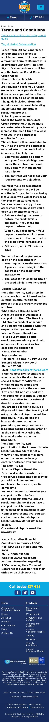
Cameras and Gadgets (32, 625)
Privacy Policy (35, 705)
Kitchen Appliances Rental (35, 631)
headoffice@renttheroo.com (29, 370)
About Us (6, 618)
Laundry (30, 636)
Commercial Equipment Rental (10, 609)
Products (6, 622)
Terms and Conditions (17, 705)
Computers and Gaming (34, 619)
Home (3, 26)
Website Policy (37, 707)
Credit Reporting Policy (17, 707)
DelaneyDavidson (30, 717)
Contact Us (7, 633)
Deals (4, 629)
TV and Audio (33, 614)
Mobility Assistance (31, 644)
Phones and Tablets (32, 609)
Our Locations (8, 626)
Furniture (31, 639)
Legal (11, 26)
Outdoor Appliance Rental (35, 650)
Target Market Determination (18, 44)
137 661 (37, 17)
